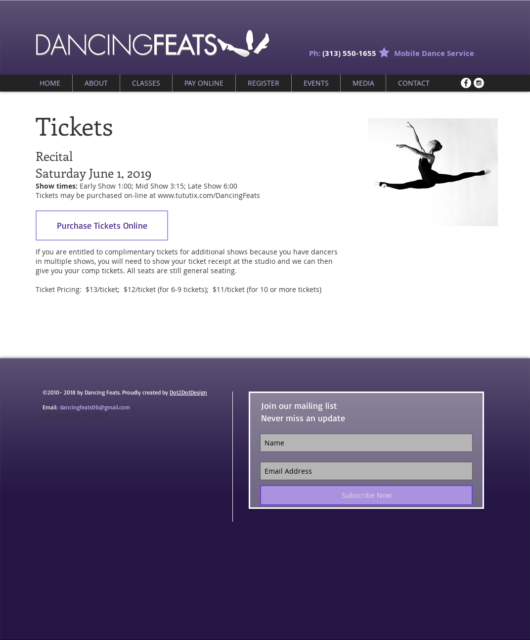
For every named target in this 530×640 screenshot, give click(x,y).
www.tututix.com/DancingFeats (209, 195)
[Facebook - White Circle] (466, 83)
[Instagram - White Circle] (479, 83)
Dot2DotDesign (188, 392)
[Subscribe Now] (366, 495)
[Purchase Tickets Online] (102, 225)
